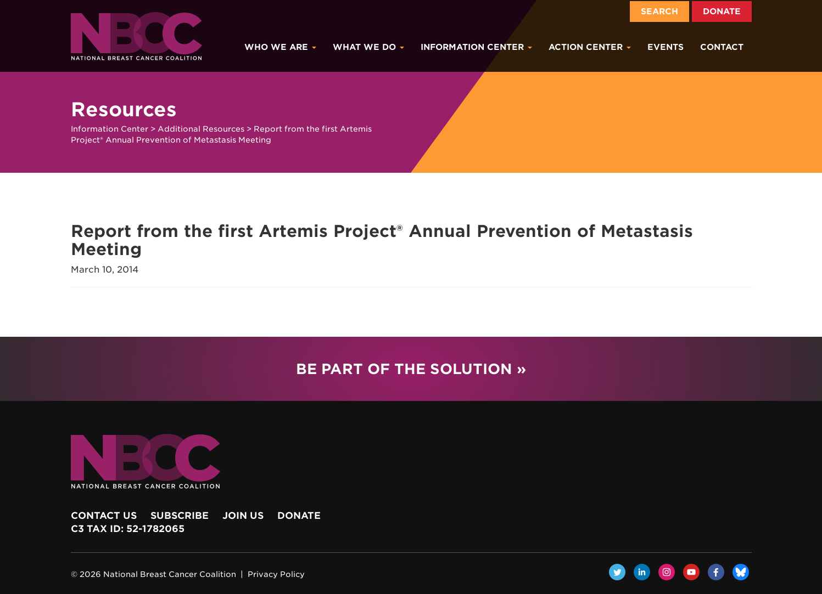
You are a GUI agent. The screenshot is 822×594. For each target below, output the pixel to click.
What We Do (368, 47)
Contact (721, 47)
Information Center (476, 47)
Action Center (590, 47)
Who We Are (280, 47)
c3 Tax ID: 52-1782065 (127, 528)
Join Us (243, 515)
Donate (722, 11)
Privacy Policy (276, 574)
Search (659, 11)
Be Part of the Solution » (411, 368)
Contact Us (104, 515)
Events (665, 47)
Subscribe (179, 515)
